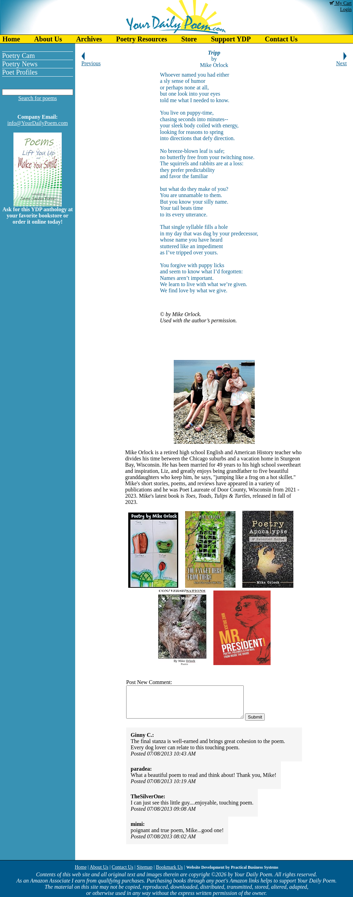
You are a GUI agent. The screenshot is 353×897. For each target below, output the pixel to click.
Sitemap (144, 867)
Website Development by (232, 867)
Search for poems (37, 98)
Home (11, 39)
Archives (89, 39)
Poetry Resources (141, 39)
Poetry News (20, 64)
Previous (91, 61)
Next (341, 61)
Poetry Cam (18, 55)
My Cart (341, 3)
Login (346, 9)
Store (189, 39)
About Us (48, 39)
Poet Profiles (20, 72)
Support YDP (231, 39)
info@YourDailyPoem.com (37, 123)
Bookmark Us (169, 867)
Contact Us (281, 39)
